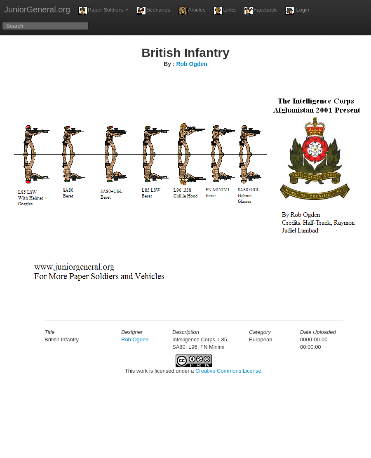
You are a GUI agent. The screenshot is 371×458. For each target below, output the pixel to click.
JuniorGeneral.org (37, 9)
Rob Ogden (191, 64)
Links (224, 11)
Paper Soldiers (103, 11)
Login (297, 11)
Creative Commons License (228, 371)
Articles (192, 11)
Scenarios (153, 11)
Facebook (260, 11)
